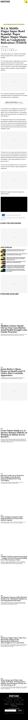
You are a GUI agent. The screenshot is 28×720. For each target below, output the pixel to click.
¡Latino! (20, 701)
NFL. (20, 215)
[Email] (14, 50)
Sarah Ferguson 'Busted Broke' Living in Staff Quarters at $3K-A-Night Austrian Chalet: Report (16, 254)
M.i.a (7, 215)
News (5, 700)
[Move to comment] (16, 50)
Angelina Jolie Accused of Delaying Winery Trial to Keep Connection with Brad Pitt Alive (16, 262)
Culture (22, 700)
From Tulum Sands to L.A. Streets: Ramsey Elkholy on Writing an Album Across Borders (14, 433)
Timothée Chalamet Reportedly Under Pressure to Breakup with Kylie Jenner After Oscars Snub (16, 250)
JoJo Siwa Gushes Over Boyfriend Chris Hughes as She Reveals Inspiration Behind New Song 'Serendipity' (12, 478)
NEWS (2, 323)
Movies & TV (9, 701)
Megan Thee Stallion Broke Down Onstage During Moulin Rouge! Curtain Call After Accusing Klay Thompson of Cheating (15, 258)
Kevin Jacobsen (5, 46)
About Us (6, 704)
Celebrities (16, 700)
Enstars (5, 1)
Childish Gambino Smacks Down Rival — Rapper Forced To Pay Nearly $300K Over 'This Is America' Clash (14, 558)
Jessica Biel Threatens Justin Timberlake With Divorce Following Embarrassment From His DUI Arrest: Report (15, 270)
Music (5, 24)
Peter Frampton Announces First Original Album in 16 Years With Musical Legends (12, 518)
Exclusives (10, 700)
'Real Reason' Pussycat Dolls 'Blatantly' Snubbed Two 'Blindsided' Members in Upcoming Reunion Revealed (14, 598)
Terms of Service (20, 704)
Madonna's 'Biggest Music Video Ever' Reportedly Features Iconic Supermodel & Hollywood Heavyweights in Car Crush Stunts (13, 640)
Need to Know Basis (11, 102)
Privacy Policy (14, 705)
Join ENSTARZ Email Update (14, 708)
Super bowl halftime (13, 215)
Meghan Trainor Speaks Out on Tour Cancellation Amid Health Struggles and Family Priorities (14, 329)
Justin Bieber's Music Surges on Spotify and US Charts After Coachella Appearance (13, 372)
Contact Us (12, 704)
